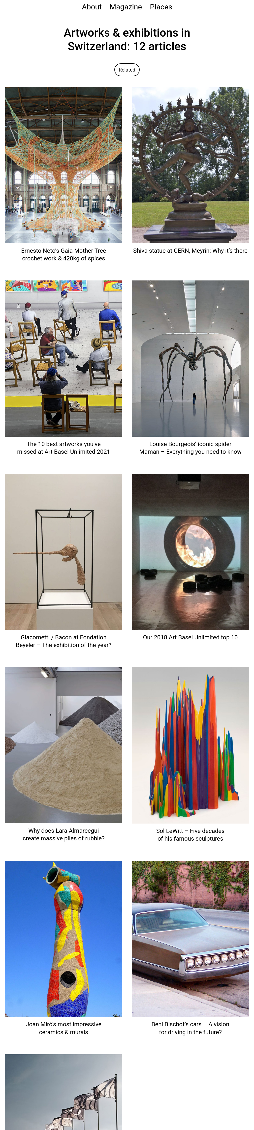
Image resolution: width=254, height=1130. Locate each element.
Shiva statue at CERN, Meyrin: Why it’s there (190, 250)
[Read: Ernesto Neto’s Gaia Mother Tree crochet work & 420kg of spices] (63, 164)
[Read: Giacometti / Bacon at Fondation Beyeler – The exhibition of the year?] (63, 551)
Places (161, 6)
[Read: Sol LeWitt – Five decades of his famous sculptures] (190, 745)
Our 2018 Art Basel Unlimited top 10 (190, 637)
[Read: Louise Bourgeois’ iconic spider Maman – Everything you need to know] (190, 358)
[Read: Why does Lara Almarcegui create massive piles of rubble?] (63, 745)
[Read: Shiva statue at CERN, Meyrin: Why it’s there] (190, 164)
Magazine (126, 6)
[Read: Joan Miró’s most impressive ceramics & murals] (63, 938)
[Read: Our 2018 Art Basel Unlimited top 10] (190, 551)
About (92, 6)
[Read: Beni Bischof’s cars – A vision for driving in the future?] (190, 938)
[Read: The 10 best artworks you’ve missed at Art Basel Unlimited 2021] (63, 358)
